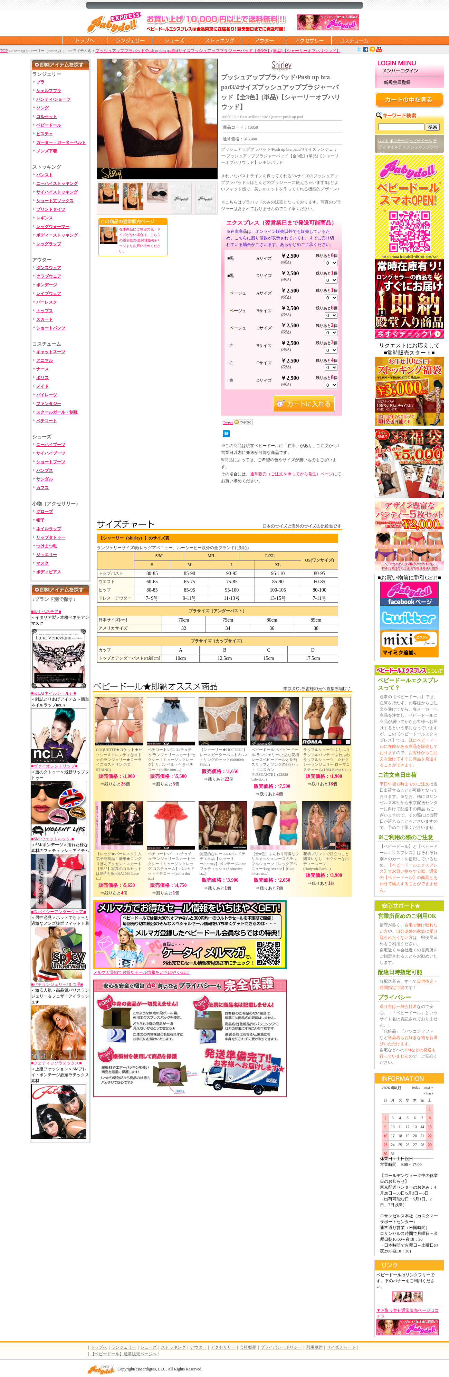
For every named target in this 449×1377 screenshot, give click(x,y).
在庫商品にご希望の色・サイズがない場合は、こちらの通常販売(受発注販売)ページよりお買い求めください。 (140, 240)
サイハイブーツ (50, 453)
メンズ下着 (46, 151)
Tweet (228, 422)
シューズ (174, 40)
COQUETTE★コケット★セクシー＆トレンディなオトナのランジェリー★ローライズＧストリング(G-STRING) (119, 759)
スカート (44, 319)
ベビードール (48, 125)
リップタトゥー (50, 537)
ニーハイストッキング (57, 183)
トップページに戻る (84, 40)
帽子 (40, 520)
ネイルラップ (48, 528)
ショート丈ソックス (55, 200)
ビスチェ (44, 133)
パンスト (44, 174)
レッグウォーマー (52, 226)
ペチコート (46, 420)
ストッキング (219, 40)
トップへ (98, 1347)
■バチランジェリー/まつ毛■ (57, 984)
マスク (42, 563)
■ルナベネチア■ (46, 611)
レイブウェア (48, 293)
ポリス (42, 377)
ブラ (40, 82)
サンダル (44, 479)
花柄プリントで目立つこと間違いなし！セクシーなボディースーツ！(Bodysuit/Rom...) (326, 861)
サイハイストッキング (57, 192)
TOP (4, 50)
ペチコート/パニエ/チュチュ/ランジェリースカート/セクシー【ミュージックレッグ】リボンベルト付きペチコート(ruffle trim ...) (171, 759)
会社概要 (248, 1347)
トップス (44, 310)
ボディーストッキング (57, 235)
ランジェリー (129, 40)
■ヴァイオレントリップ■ (54, 766)
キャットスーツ (50, 351)
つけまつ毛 (46, 546)
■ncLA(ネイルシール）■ (53, 693)
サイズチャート (341, 1347)
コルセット (46, 116)
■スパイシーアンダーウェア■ (58, 911)
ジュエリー (46, 554)
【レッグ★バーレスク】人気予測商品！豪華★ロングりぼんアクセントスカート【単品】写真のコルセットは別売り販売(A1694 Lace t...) (119, 866)
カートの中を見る (409, 100)
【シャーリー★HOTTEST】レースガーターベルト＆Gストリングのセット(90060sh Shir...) (224, 756)
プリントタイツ (50, 209)
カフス (42, 487)
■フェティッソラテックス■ (56, 1063)
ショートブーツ (50, 461)
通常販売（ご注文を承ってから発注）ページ (291, 474)
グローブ (44, 511)
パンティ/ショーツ (53, 99)
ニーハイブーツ (50, 444)
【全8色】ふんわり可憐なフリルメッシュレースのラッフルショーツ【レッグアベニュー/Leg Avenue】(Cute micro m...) (275, 863)
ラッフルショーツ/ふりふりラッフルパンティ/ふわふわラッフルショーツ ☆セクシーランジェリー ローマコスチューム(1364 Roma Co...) (327, 759)
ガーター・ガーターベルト (61, 142)
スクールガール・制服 (57, 412)
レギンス (44, 218)
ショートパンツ (50, 328)
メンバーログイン (409, 71)
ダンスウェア (48, 267)
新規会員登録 (409, 82)
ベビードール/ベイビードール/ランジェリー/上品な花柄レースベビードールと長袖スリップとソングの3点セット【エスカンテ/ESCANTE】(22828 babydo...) (275, 764)
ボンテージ (399, 141)
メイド (42, 386)
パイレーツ (46, 395)
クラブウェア (48, 276)
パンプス (44, 470)
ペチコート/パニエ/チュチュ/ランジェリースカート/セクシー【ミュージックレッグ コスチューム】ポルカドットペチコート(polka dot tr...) (171, 866)
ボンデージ (46, 285)
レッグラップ (48, 243)
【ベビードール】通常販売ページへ (123, 1353)
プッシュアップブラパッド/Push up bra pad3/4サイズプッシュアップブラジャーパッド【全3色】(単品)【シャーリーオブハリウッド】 (218, 50)
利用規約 (314, 1347)
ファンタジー (48, 403)
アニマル (44, 360)
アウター (264, 40)
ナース (42, 369)
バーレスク (46, 302)
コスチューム (354, 40)
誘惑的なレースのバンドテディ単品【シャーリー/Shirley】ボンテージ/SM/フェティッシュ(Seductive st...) (223, 863)
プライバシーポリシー (281, 1347)
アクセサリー (309, 40)
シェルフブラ (48, 90)
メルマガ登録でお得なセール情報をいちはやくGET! (190, 970)
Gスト (383, 141)
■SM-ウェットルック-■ (52, 838)
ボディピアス (48, 571)
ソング (42, 108)
